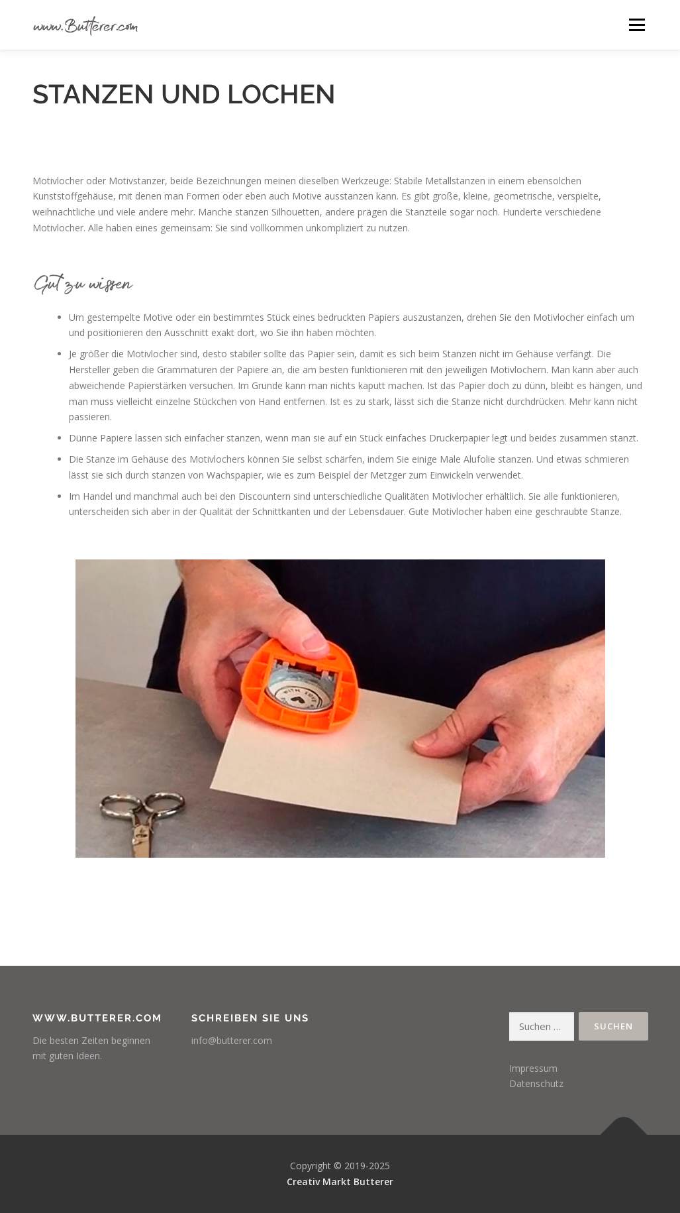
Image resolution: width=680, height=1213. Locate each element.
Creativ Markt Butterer (340, 1181)
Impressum (533, 1068)
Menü (636, 25)
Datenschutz (536, 1083)
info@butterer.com (231, 1040)
